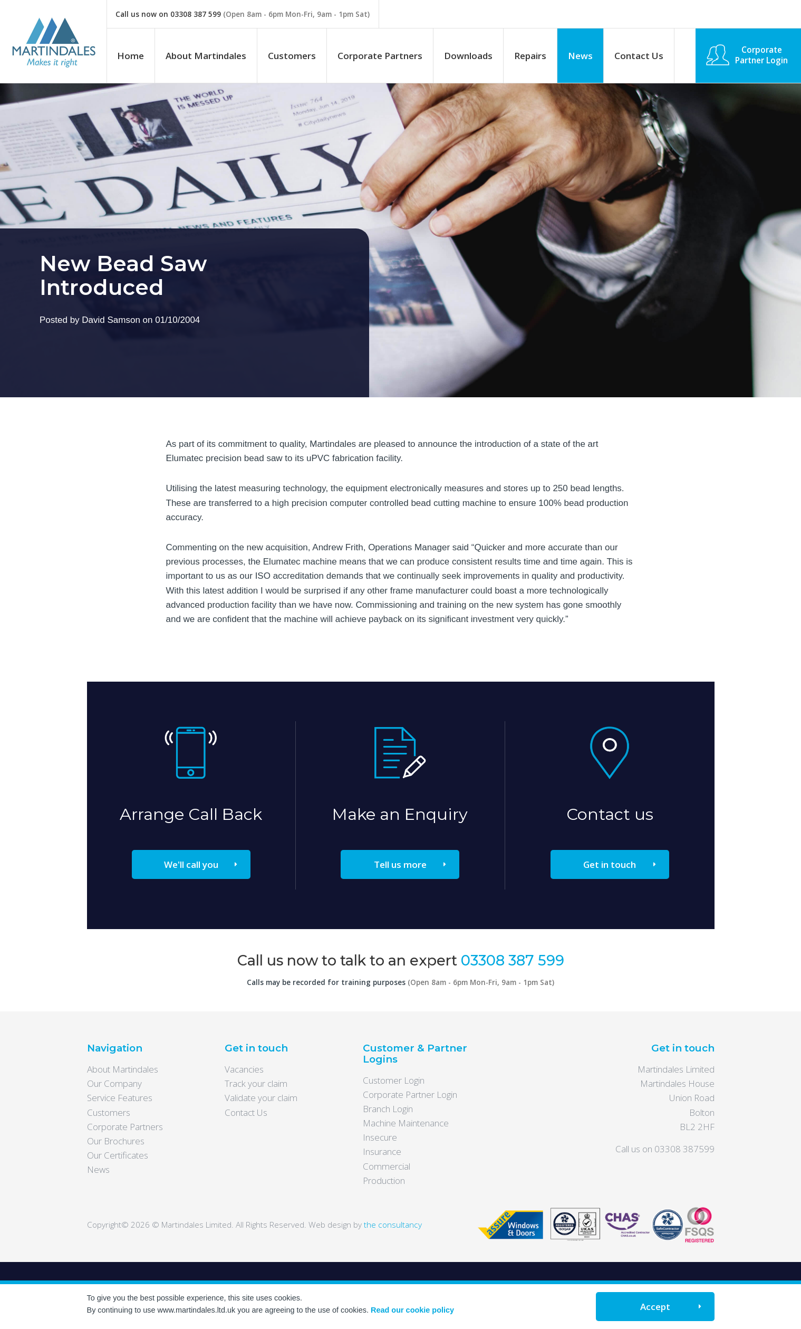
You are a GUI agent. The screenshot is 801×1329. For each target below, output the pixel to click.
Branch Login (388, 1109)
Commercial (386, 1166)
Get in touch (609, 864)
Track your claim (256, 1083)
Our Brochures (115, 1141)
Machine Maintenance (406, 1123)
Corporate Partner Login (761, 54)
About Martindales (206, 56)
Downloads (468, 56)
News (580, 56)
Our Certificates (117, 1155)
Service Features (119, 1098)
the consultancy (393, 1224)
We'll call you (191, 864)
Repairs (530, 56)
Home (130, 56)
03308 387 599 (195, 14)
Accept (655, 1307)
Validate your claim (261, 1098)
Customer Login (393, 1080)
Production (384, 1180)
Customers (292, 56)
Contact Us (638, 56)
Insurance (382, 1151)
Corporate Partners (379, 56)
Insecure (380, 1137)
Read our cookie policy (412, 1310)
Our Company (114, 1083)
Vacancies (244, 1069)
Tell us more (400, 864)
